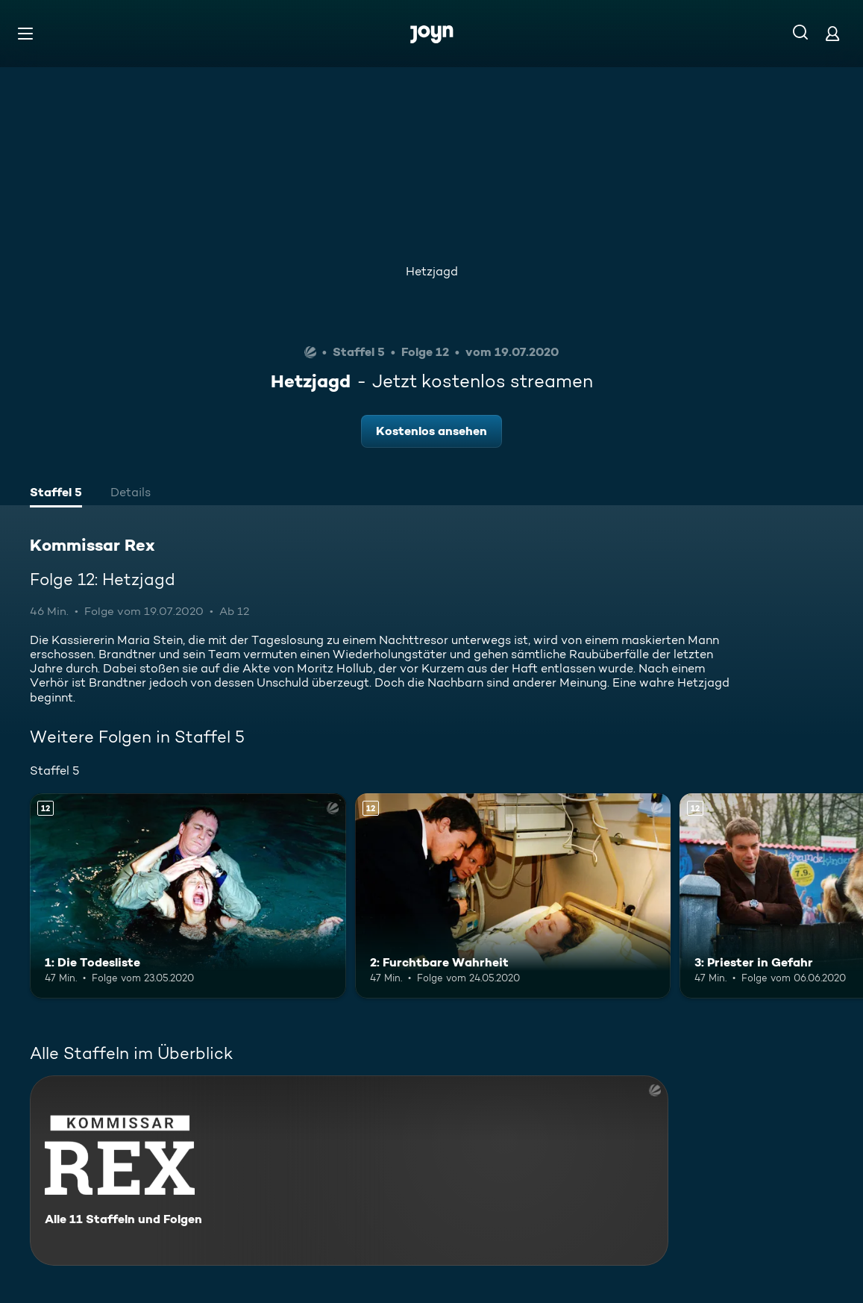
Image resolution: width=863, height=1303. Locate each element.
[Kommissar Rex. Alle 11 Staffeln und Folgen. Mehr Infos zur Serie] (349, 1170)
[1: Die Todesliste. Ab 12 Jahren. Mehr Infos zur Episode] (188, 896)
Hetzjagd (432, 271)
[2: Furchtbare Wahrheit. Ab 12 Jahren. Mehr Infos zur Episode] (513, 896)
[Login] (832, 33)
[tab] (56, 494)
